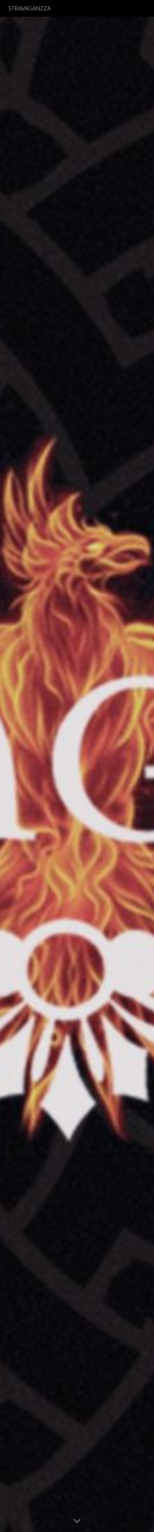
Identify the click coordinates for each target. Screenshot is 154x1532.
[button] (77, 1521)
